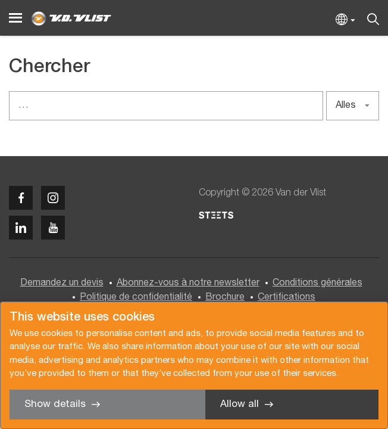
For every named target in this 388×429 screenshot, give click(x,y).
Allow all (239, 404)
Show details (55, 404)
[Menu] (15, 18)
